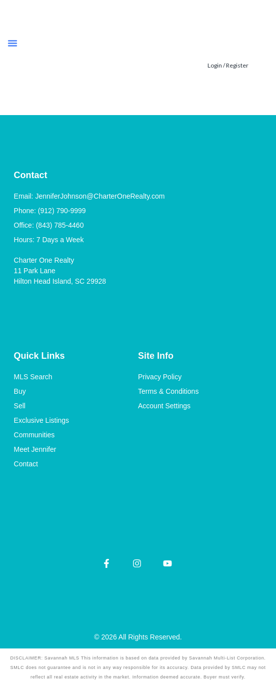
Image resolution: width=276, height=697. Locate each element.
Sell (20, 406)
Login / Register (228, 65)
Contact (26, 464)
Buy (20, 391)
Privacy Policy (160, 377)
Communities (34, 435)
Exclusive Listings (42, 420)
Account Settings (164, 406)
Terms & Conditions (168, 391)
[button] (12, 43)
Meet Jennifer (35, 449)
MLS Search (33, 377)
